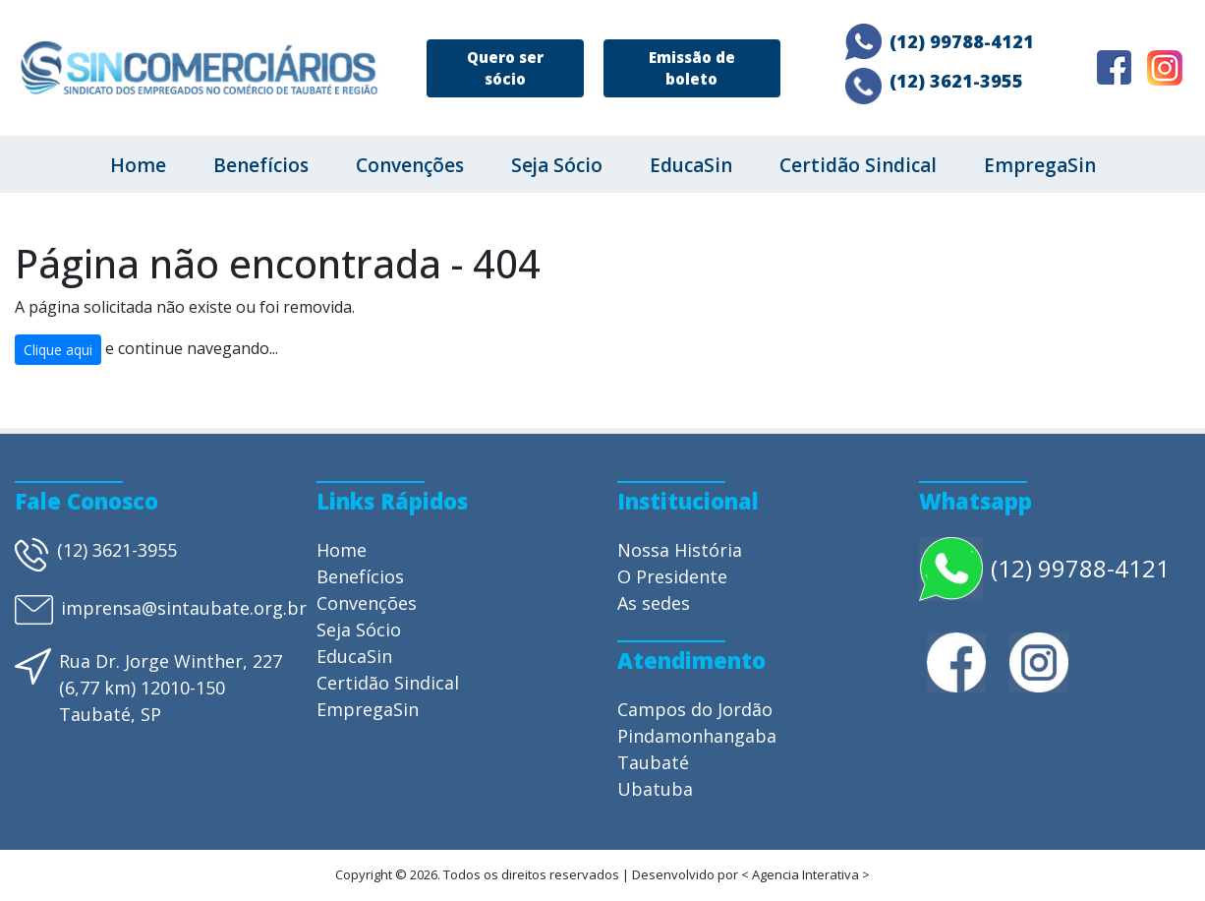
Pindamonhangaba (696, 736)
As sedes (653, 603)
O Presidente (672, 576)
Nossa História (679, 550)
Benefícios (261, 165)
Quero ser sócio (505, 68)
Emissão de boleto (692, 68)
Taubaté (653, 762)
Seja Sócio (556, 165)
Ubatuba (655, 789)
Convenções (410, 165)
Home (138, 165)
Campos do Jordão (695, 709)
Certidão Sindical (858, 165)
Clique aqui (58, 349)
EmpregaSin (1040, 165)
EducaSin (691, 165)
